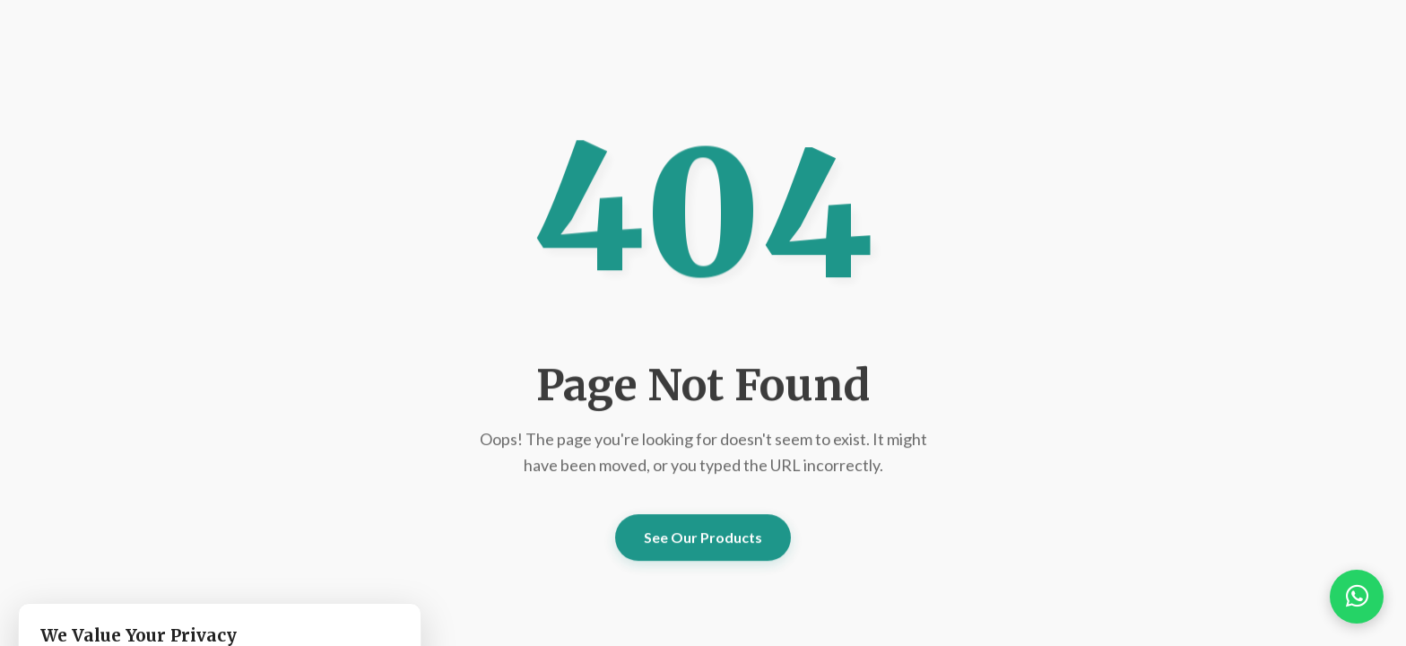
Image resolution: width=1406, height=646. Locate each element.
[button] (1357, 597)
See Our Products (703, 537)
